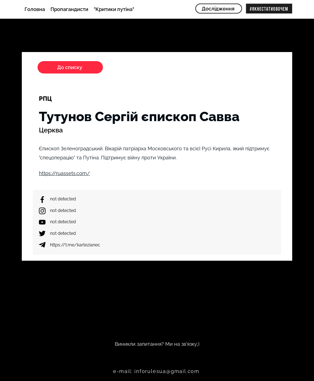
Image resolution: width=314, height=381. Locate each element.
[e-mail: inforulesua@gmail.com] (157, 371)
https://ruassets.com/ (64, 173)
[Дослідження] (218, 8)
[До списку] (70, 67)
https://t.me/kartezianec (75, 244)
